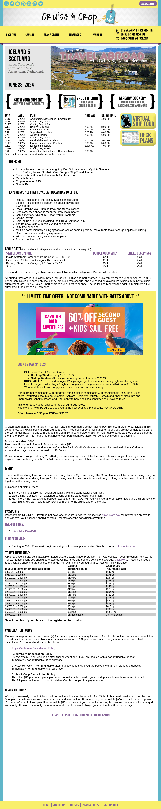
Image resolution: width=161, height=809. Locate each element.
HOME (46, 805)
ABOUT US (59, 805)
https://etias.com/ (126, 546)
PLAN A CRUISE (91, 805)
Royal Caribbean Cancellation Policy (33, 648)
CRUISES (73, 805)
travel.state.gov (111, 515)
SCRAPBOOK (111, 805)
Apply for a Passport (24, 530)
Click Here (121, 559)
